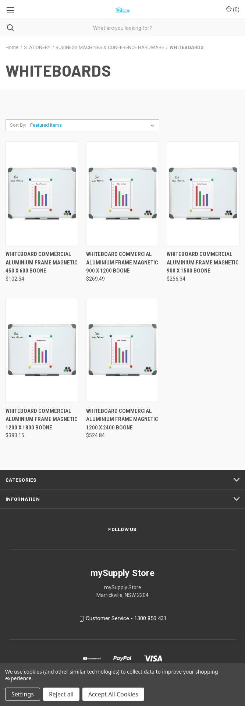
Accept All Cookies (113, 694)
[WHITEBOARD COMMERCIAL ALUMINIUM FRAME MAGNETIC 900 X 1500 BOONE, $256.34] (203, 194)
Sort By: (18, 125)
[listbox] (93, 125)
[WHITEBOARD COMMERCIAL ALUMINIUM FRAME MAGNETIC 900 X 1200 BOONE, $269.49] (122, 194)
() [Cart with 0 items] (232, 9)
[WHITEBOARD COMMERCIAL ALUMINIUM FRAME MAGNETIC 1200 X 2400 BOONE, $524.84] (122, 350)
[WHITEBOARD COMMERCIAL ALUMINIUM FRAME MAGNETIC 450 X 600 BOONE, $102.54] (42, 194)
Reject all (61, 694)
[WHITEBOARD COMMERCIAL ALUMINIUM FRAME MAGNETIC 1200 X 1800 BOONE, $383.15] (42, 350)
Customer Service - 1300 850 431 (126, 618)
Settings (22, 694)
